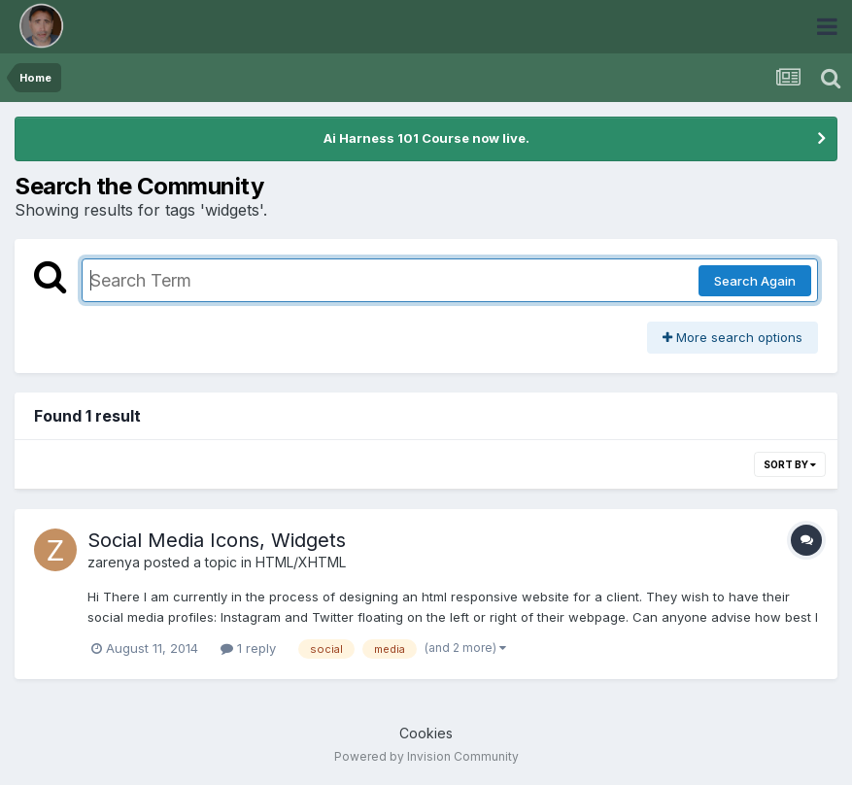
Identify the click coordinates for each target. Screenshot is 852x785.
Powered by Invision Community (426, 756)
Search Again (755, 281)
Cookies (426, 733)
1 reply (248, 648)
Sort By (790, 464)
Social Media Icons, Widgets (216, 540)
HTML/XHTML (301, 562)
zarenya (113, 562)
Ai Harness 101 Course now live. (426, 138)
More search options (732, 337)
